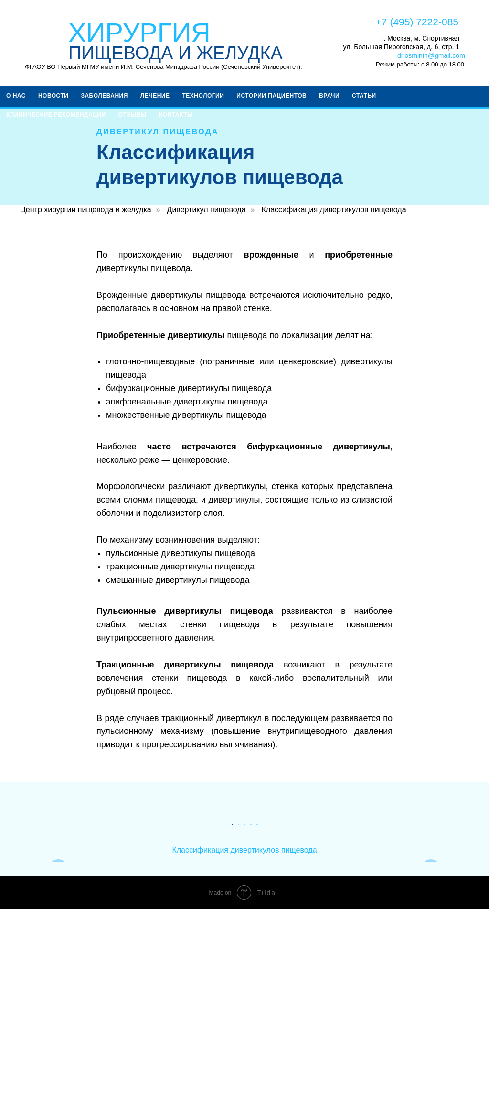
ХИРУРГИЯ (139, 32)
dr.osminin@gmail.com (431, 55)
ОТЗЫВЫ (132, 114)
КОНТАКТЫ (176, 114)
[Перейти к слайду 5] (257, 1018)
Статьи (364, 95)
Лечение (155, 95)
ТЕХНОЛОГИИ (203, 95)
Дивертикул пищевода (206, 210)
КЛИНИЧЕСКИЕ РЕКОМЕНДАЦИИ (56, 114)
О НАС (16, 95)
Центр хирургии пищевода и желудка (85, 210)
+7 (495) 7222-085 (417, 21)
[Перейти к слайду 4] (251, 1018)
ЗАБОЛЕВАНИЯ (104, 95)
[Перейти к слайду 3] (244, 1018)
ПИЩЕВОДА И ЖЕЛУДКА (175, 53)
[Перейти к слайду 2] (238, 1018)
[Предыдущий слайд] (58, 908)
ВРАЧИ (329, 95)
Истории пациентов (271, 95)
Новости (53, 95)
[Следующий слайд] (430, 908)
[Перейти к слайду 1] (232, 1018)
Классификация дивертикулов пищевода (333, 210)
